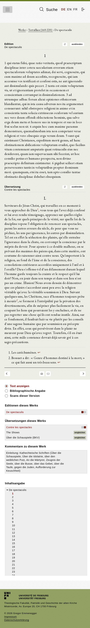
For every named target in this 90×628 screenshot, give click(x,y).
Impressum (10, 616)
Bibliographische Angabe (28, 390)
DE (63, 9)
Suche (49, 9)
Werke (22, 30)
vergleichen (79, 432)
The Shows (13, 432)
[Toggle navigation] (7, 9)
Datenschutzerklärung (16, 620)
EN (69, 9)
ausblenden (77, 44)
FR (75, 9)
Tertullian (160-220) (40, 30)
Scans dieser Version (25, 395)
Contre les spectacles (19, 427)
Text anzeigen (19, 386)
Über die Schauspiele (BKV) (23, 437)
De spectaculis (15, 412)
